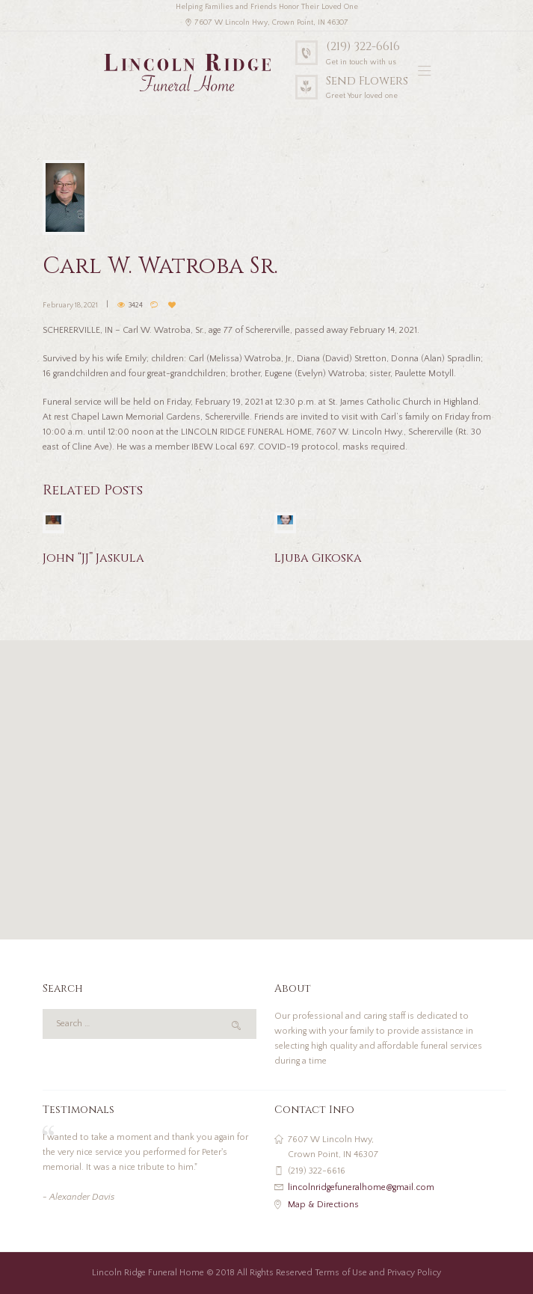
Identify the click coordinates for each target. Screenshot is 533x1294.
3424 (136, 305)
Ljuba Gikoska (318, 558)
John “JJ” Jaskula (93, 558)
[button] (267, 781)
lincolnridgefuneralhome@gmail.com (361, 1187)
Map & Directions (323, 1204)
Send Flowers (367, 81)
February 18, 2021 (70, 305)
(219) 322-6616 (363, 47)
